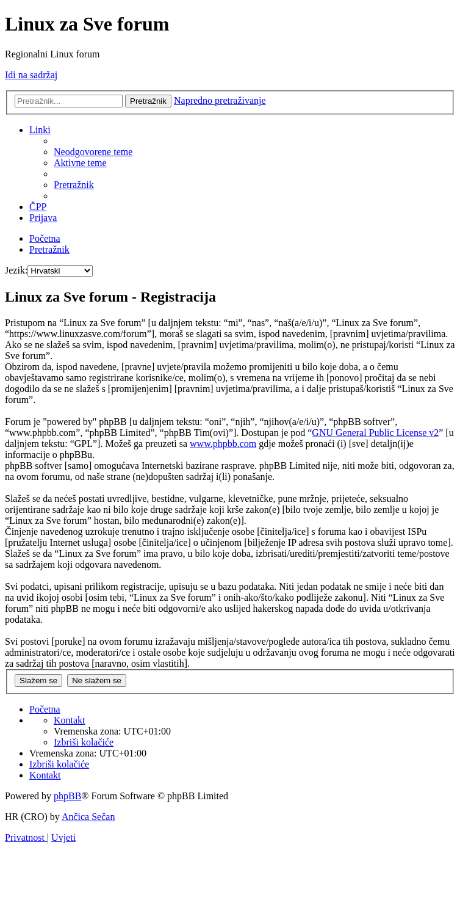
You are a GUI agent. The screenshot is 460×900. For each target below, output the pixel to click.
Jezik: (16, 270)
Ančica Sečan (88, 816)
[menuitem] (93, 152)
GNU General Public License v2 (375, 432)
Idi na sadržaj (31, 75)
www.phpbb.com (223, 443)
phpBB (67, 796)
